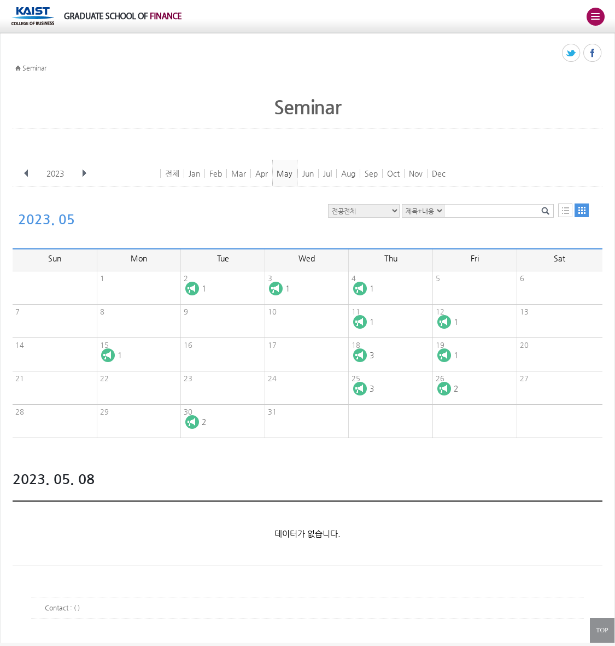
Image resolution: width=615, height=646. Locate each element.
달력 (582, 210)
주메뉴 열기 (595, 16)
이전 (26, 173)
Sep (371, 173)
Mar (238, 173)
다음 (84, 173)
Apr (261, 173)
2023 (56, 173)
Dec (439, 173)
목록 (565, 210)
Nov (416, 173)
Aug (348, 173)
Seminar (34, 68)
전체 (172, 173)
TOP (602, 630)
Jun (308, 173)
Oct (393, 173)
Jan (194, 173)
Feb (215, 173)
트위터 (571, 53)
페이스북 (592, 53)
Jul (327, 173)
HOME (18, 68)
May (284, 173)
